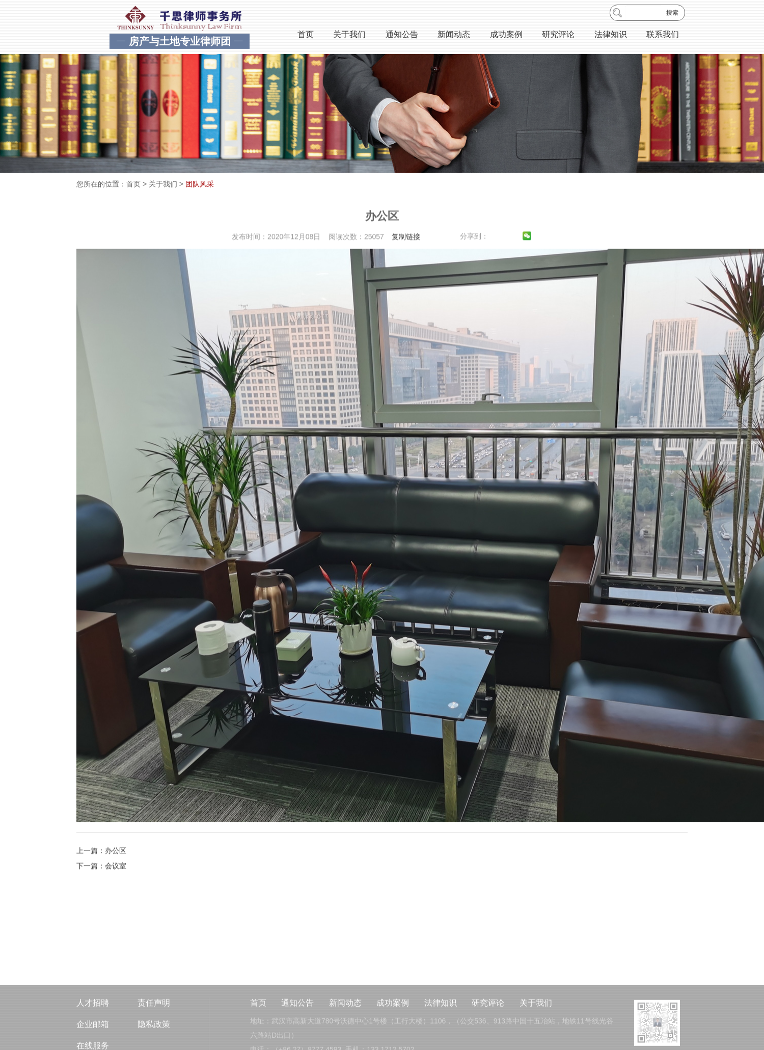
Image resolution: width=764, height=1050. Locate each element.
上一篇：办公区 (101, 872)
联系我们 (662, 36)
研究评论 (558, 36)
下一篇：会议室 (101, 887)
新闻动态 (454, 36)
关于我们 (349, 36)
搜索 (672, 14)
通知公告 (402, 36)
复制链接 (406, 258)
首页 (305, 36)
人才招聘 (92, 1028)
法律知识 (610, 36)
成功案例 (506, 36)
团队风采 (199, 184)
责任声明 (154, 1028)
